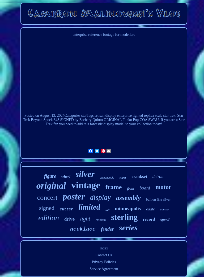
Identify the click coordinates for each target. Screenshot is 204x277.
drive (69, 219)
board (144, 188)
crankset (139, 176)
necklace (83, 229)
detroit (158, 176)
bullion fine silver (158, 199)
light (85, 218)
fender (107, 229)
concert (47, 197)
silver (85, 174)
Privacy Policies (104, 262)
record (149, 219)
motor (163, 187)
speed (164, 220)
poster (74, 196)
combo (164, 209)
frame (113, 187)
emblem (101, 220)
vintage (85, 185)
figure (50, 176)
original (51, 186)
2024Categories (68, 116)
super (123, 177)
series (128, 227)
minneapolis (128, 208)
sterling (124, 217)
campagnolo (107, 177)
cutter (66, 209)
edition (48, 218)
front (130, 189)
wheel (65, 177)
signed (46, 208)
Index (104, 248)
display (100, 197)
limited (89, 207)
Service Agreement (104, 269)
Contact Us (104, 255)
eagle (150, 209)
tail (107, 209)
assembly (128, 197)
